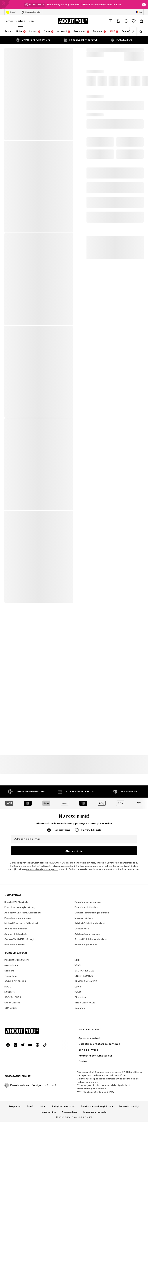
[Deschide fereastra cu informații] (144, 4)
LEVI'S (78, 986)
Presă (30, 1106)
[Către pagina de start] (73, 21)
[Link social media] (8, 1045)
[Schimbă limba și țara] (138, 12)
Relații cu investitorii (63, 1106)
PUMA (78, 992)
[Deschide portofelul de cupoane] (110, 21)
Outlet (11, 12)
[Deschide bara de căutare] (139, 31)
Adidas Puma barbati (16, 928)
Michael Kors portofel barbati (21, 923)
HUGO (7, 986)
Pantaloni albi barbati (87, 907)
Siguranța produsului (95, 1112)
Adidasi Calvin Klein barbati (90, 923)
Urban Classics (12, 1002)
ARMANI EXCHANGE (86, 981)
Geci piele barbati (14, 944)
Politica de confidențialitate (97, 1106)
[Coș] (141, 21)
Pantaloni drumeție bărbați (19, 907)
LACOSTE (9, 992)
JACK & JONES (12, 997)
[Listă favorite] (133, 21)
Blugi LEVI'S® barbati (16, 902)
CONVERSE (10, 1008)
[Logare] (118, 21)
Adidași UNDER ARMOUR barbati (22, 912)
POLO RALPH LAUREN (16, 960)
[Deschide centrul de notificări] (126, 21)
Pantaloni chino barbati (17, 918)
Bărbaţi (21, 20)
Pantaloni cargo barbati (88, 902)
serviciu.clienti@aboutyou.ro (42, 869)
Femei (8, 20)
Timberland (10, 976)
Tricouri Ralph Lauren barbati (91, 939)
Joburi (42, 1106)
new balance (11, 965)
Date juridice (49, 1112)
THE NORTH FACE (85, 1002)
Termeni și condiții (129, 1106)
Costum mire (82, 928)
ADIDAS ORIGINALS (15, 981)
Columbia (80, 1008)
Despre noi (15, 1106)
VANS (78, 965)
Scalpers (9, 970)
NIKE (77, 960)
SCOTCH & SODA (84, 970)
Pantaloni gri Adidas (86, 944)
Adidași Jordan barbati (87, 934)
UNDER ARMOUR (84, 976)
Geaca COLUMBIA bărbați (19, 939)
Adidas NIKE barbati (15, 934)
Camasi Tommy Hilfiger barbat (92, 912)
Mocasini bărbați (84, 918)
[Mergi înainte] (133, 31)
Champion (80, 997)
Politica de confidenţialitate (26, 866)
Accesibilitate (69, 1112)
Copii (31, 20)
